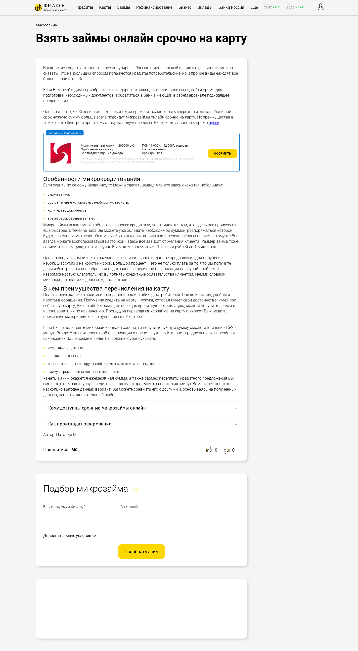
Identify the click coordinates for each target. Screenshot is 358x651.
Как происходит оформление (79, 424)
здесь (214, 122)
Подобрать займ (141, 551)
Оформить (222, 153)
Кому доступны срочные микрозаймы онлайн (97, 408)
